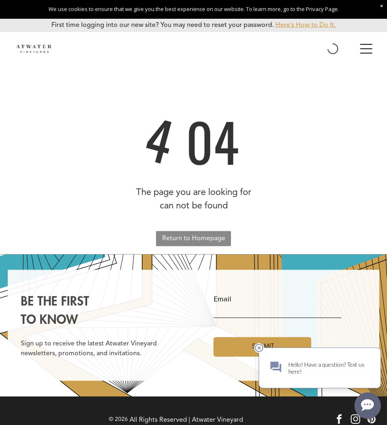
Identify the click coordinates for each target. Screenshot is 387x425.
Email (222, 299)
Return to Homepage (193, 238)
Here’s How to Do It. (305, 25)
